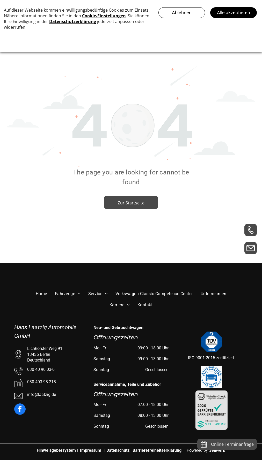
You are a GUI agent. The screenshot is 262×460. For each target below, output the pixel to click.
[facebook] (20, 409)
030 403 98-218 (41, 381)
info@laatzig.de (41, 394)
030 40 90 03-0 (41, 369)
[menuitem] (41, 293)
